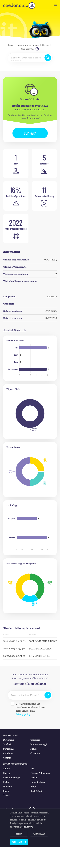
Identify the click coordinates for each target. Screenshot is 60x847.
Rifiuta (19, 833)
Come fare (35, 753)
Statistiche (8, 749)
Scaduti (7, 744)
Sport (6, 791)
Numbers (7, 786)
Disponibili (8, 740)
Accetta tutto (19, 841)
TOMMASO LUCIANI (40, 648)
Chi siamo (8, 753)
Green (34, 777)
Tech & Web (36, 791)
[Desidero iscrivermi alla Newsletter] (12, 704)
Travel (6, 795)
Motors (6, 782)
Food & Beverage (11, 777)
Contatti (7, 757)
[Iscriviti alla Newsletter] (47, 695)
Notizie (33, 749)
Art (32, 768)
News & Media (38, 782)
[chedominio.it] (19, 5)
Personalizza (39, 833)
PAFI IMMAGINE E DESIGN (44, 641)
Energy (6, 773)
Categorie (35, 740)
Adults (6, 768)
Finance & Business (40, 773)
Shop (33, 786)
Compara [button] (30, 133)
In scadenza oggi (38, 744)
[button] (55, 5)
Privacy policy (23, 714)
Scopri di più (26, 826)
